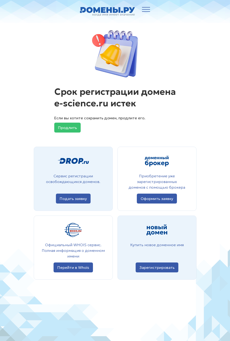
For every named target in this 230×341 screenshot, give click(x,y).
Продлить (67, 127)
